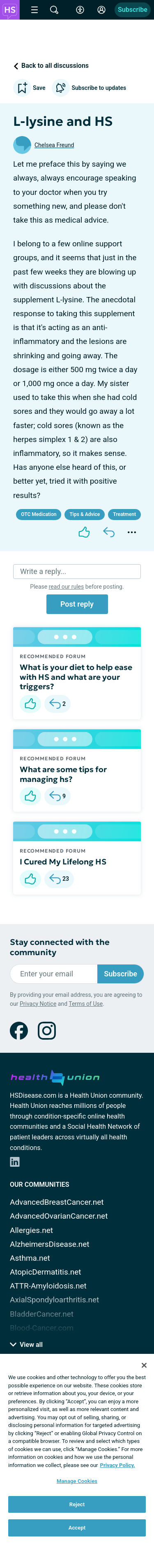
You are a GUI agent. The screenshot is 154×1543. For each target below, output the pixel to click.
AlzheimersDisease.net (50, 1244)
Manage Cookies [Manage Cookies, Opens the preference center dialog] (77, 1481)
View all (26, 1345)
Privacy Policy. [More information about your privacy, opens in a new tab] (117, 1465)
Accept (77, 1528)
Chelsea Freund (54, 145)
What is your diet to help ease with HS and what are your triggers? (76, 677)
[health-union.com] (55, 1076)
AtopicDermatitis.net (45, 1272)
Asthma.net (30, 1258)
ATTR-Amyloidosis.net (48, 1286)
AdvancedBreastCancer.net (57, 1202)
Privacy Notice (38, 1003)
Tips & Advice (84, 514)
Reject (77, 1504)
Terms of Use (86, 1003)
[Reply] (109, 532)
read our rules (66, 586)
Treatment (124, 514)
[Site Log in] (101, 10)
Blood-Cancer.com (42, 1328)
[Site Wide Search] (54, 10)
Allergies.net (31, 1230)
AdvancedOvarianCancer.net (59, 1216)
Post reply (77, 604)
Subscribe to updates (89, 88)
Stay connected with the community (60, 947)
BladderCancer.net (42, 1314)
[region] (77, 1448)
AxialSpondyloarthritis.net (54, 1299)
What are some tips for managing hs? (63, 774)
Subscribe (132, 9)
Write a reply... (43, 571)
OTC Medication (38, 514)
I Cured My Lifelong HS (63, 861)
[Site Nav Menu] (34, 10)
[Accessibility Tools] (80, 10)
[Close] (144, 1365)
